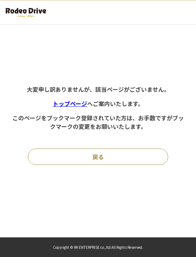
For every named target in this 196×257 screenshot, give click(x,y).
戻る (98, 156)
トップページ (70, 103)
